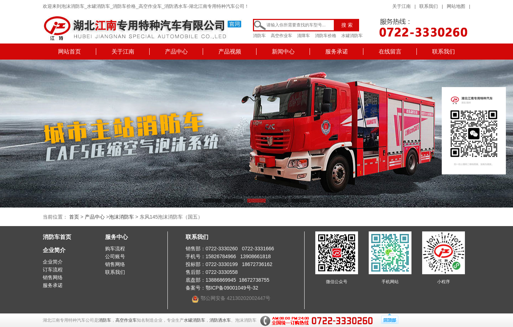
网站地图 (456, 6)
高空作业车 (281, 35)
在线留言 (390, 51)
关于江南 (401, 6)
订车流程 (53, 269)
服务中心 (116, 237)
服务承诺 (336, 51)
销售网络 (53, 277)
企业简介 (54, 250)
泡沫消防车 (121, 217)
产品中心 (176, 51)
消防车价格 (325, 35)
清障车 (303, 35)
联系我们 (428, 6)
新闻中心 (283, 51)
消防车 (259, 35)
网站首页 (69, 51)
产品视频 (229, 51)
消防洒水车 (220, 320)
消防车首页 (57, 237)
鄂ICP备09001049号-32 (232, 288)
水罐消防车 (352, 35)
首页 (74, 217)
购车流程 (115, 248)
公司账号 (115, 256)
